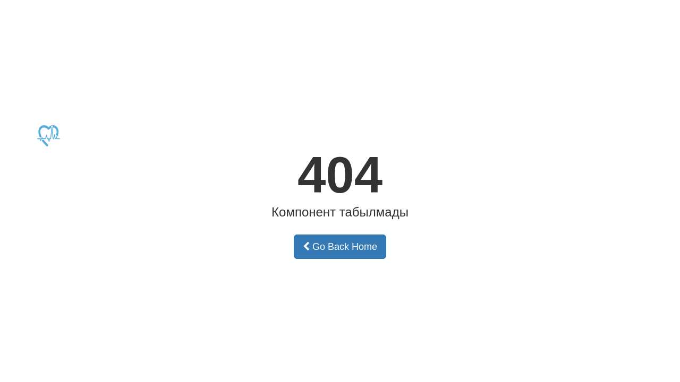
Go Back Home (340, 246)
